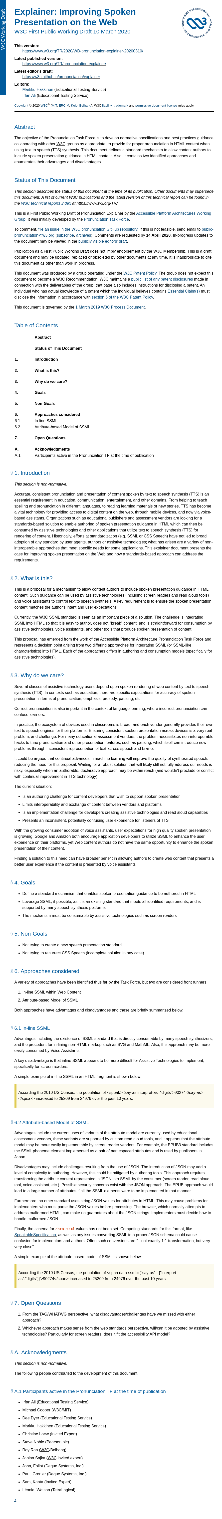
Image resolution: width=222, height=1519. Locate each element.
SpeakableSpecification (35, 1235)
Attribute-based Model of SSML (62, 427)
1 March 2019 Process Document (110, 307)
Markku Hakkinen (37, 89)
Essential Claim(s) (184, 291)
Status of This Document (58, 348)
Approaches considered (57, 414)
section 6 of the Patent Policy (122, 297)
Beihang (85, 105)
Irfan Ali (29, 95)
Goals (40, 392)
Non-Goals (44, 403)
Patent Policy (139, 273)
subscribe (65, 235)
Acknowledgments (52, 449)
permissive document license (156, 105)
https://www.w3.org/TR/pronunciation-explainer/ (64, 64)
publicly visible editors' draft (102, 241)
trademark (121, 105)
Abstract (43, 337)
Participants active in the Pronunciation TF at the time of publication (94, 455)
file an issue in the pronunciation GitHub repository (87, 229)
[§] (11, 474)
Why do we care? (50, 381)
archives (83, 235)
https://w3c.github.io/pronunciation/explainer (61, 77)
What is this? (47, 370)
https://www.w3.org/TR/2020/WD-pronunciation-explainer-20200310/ (82, 51)
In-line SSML (46, 421)
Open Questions (50, 438)
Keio (74, 105)
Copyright (21, 105)
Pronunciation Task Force (106, 219)
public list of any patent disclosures (162, 279)
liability (107, 105)
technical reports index (46, 203)
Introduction (46, 359)
